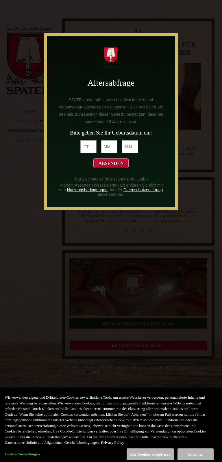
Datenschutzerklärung (143, 189)
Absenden (110, 163)
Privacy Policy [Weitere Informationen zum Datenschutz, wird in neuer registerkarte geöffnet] (112, 444)
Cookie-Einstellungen (22, 456)
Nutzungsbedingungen (87, 189)
